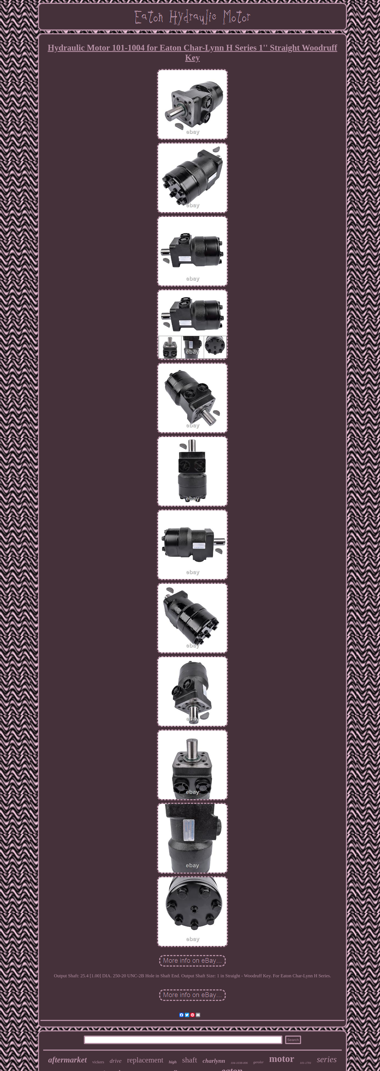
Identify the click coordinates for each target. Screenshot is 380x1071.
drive (116, 1061)
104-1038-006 (239, 1062)
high (173, 1062)
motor (281, 1058)
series (327, 1059)
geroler (258, 1062)
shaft (189, 1060)
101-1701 (305, 1062)
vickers (98, 1062)
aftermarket (67, 1059)
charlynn (214, 1060)
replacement (145, 1060)
